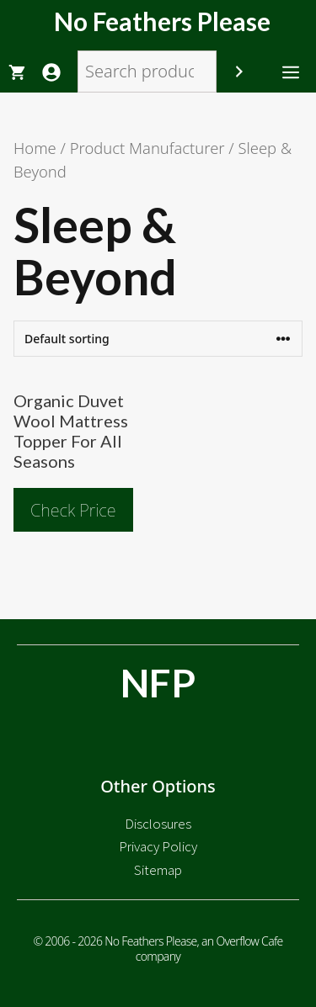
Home (34, 147)
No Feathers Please (162, 21)
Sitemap (158, 870)
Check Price (73, 510)
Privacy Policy (158, 846)
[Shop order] (158, 339)
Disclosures (158, 823)
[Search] (239, 71)
